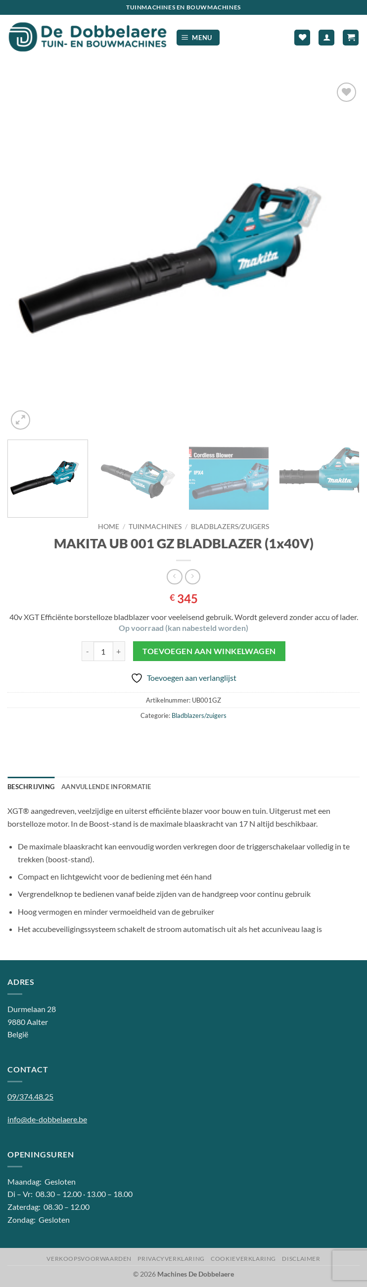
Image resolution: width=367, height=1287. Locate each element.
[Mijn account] (326, 38)
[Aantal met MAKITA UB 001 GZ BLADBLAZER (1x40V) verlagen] (87, 651)
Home (108, 527)
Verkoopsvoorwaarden (89, 1258)
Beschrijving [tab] (30, 787)
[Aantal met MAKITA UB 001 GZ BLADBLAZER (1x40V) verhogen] (119, 651)
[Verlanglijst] (302, 38)
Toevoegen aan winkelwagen (209, 651)
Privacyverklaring (171, 1258)
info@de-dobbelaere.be (47, 1119)
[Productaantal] (103, 651)
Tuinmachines (155, 527)
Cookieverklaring (243, 1258)
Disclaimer (301, 1258)
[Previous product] (192, 576)
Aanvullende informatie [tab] (106, 787)
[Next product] (174, 576)
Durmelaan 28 (31, 1009)
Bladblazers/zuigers (230, 527)
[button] (198, 38)
